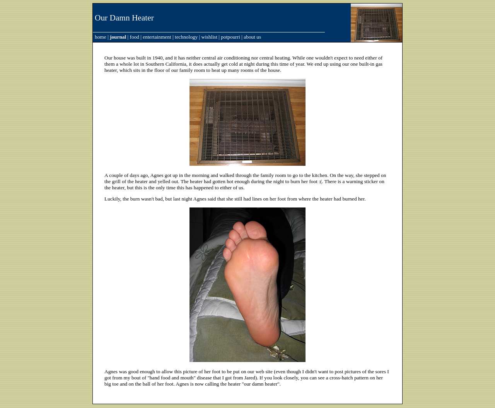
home (100, 37)
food (134, 37)
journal (118, 37)
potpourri (230, 37)
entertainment (157, 37)
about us (252, 37)
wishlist (209, 37)
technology (186, 37)
